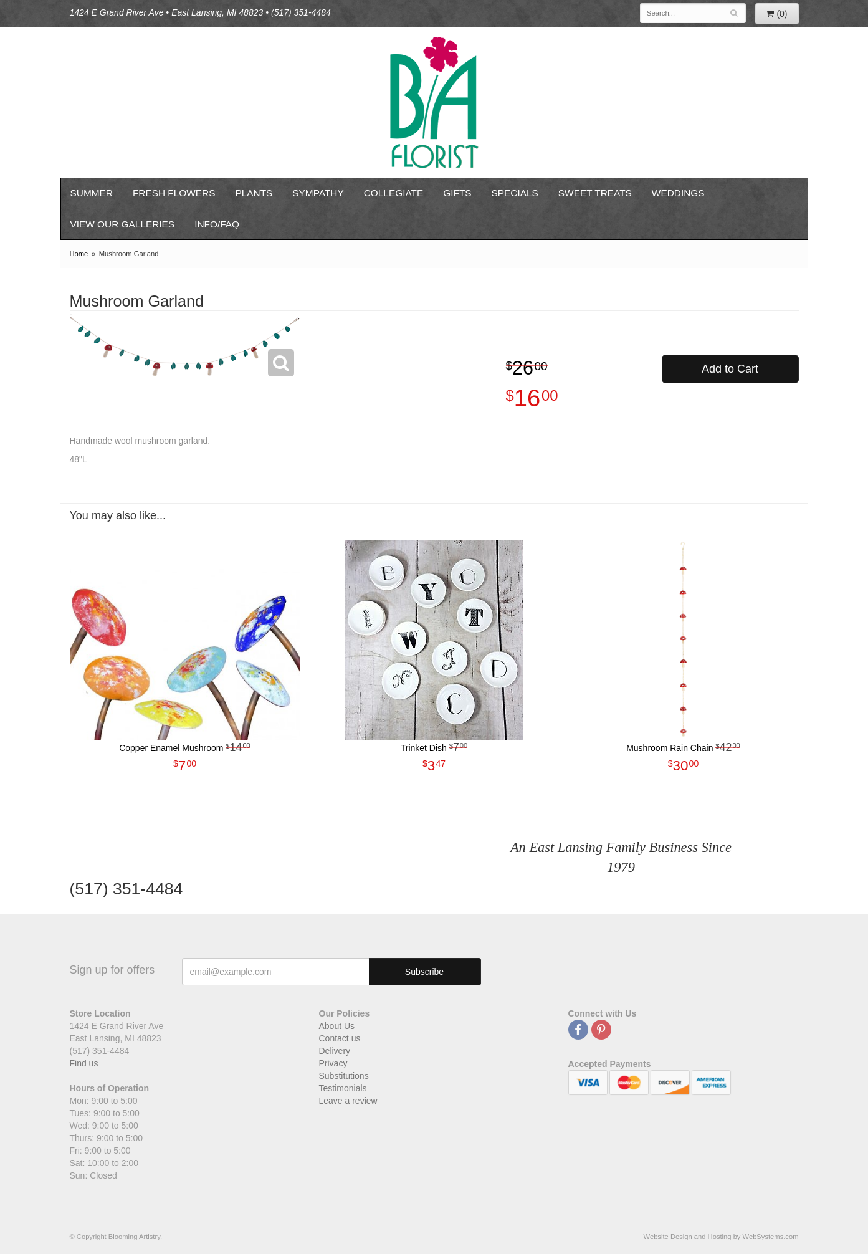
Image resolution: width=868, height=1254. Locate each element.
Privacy (333, 1063)
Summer (91, 193)
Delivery (335, 1051)
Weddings (678, 193)
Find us (84, 1063)
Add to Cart (730, 369)
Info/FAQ (216, 224)
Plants (253, 193)
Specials (515, 193)
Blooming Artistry (434, 102)
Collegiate (394, 193)
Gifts (457, 193)
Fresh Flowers (174, 193)
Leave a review (348, 1101)
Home (79, 253)
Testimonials (343, 1088)
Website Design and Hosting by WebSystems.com (721, 1236)
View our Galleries (122, 224)
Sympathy (317, 193)
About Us (337, 1026)
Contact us (340, 1038)
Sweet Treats (595, 193)
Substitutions (344, 1076)
